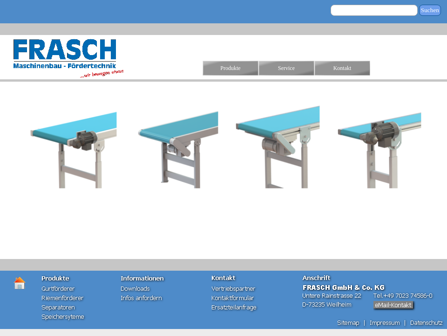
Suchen (430, 10)
